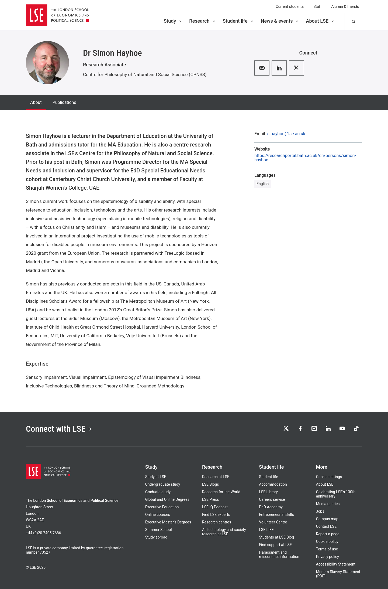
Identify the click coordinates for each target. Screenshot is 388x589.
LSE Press (210, 499)
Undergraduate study (162, 484)
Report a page (328, 534)
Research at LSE (215, 477)
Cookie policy (327, 541)
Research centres (216, 522)
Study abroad (156, 537)
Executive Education (162, 507)
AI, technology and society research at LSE (224, 531)
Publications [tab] (64, 102)
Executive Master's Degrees (168, 522)
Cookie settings (329, 477)
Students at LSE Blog (276, 537)
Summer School (158, 529)
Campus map (327, 519)
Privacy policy (327, 556)
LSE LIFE (266, 529)
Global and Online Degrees (167, 499)
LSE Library (268, 492)
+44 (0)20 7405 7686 (43, 533)
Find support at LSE (275, 545)
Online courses (157, 514)
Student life (238, 21)
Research (202, 21)
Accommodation (273, 484)
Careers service (272, 499)
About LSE (320, 21)
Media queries (328, 504)
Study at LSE (155, 477)
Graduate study (158, 492)
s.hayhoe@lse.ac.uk (286, 134)
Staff (317, 6)
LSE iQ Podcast (215, 507)
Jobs (320, 511)
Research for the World (221, 492)
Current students (290, 6)
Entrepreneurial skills (276, 514)
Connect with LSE (59, 429)
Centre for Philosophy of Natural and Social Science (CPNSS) (145, 74)
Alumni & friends (345, 6)
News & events (280, 21)
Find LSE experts (216, 514)
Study (173, 21)
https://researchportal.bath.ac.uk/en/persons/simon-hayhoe (305, 158)
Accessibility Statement (335, 564)
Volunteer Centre (273, 522)
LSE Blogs (210, 484)
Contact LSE (326, 526)
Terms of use (327, 549)
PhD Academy (271, 507)
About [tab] (36, 102)
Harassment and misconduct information (279, 554)
